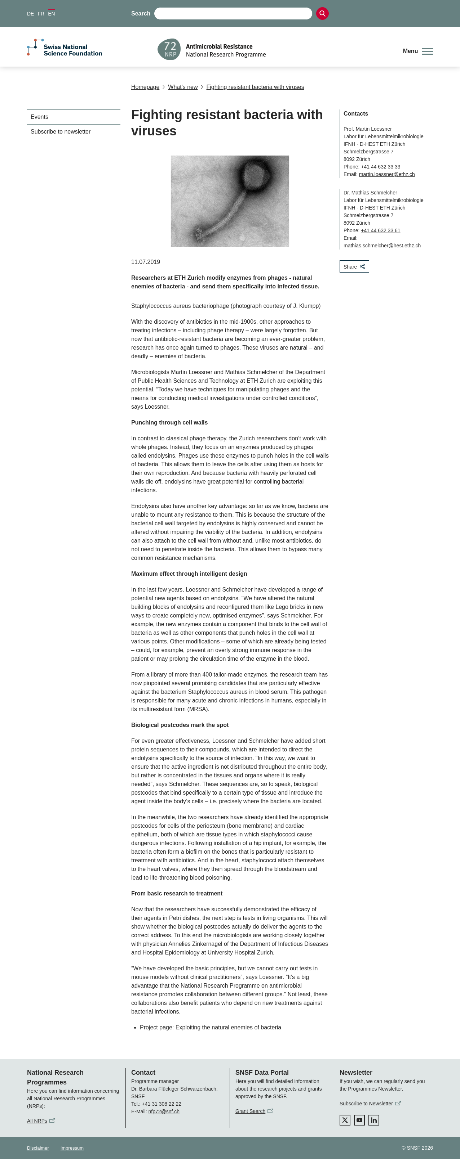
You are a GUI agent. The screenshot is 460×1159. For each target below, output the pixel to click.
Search (140, 13)
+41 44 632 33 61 (380, 230)
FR (40, 14)
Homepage (145, 87)
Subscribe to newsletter (60, 132)
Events (39, 117)
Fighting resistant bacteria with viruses (252, 87)
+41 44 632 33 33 (380, 167)
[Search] (322, 13)
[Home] (275, 49)
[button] (418, 51)
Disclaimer (38, 1148)
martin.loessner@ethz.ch (387, 174)
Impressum (72, 1148)
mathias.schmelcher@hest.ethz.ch (382, 245)
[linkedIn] (373, 1120)
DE (30, 14)
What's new (180, 87)
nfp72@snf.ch (164, 1111)
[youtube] (359, 1120)
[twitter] (345, 1120)
